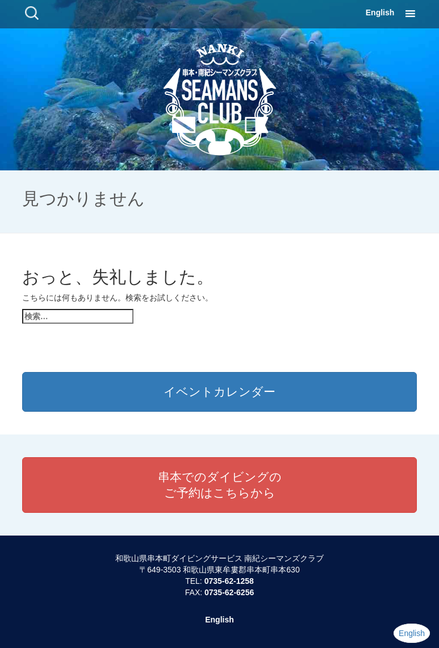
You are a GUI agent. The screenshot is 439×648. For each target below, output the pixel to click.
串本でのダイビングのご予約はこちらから (220, 484)
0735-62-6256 (229, 592)
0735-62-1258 (229, 581)
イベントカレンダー (219, 391)
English (380, 12)
